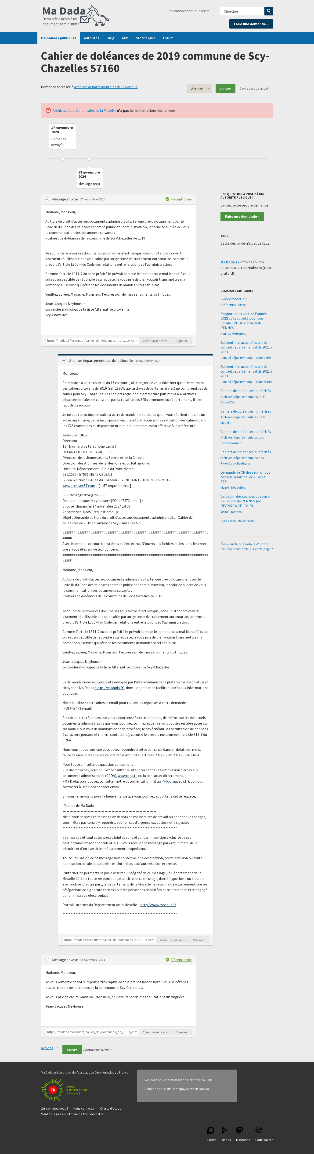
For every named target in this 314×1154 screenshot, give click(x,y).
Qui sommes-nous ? (54, 1108)
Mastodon (243, 1134)
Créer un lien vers (155, 341)
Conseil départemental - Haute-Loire (245, 358)
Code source (264, 1134)
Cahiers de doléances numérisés (245, 390)
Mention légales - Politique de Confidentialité (72, 1114)
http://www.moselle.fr (158, 904)
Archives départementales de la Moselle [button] (101, 360)
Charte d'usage (110, 1108)
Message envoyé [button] (65, 199)
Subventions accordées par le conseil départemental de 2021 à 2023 (246, 347)
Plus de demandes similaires (237, 520)
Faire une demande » (251, 24)
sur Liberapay (175, 1089)
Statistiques (145, 38)
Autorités (91, 38)
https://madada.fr (108, 687)
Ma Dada (76, 16)
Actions (197, 88)
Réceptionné (181, 199)
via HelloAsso (199, 1089)
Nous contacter (84, 1108)
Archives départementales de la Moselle (106, 86)
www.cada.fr (127, 775)
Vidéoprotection (233, 299)
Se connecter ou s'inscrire (189, 10)
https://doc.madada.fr (170, 781)
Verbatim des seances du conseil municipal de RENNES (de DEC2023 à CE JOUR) (245, 501)
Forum (168, 38)
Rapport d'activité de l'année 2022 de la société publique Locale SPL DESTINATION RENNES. (243, 320)
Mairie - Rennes (231, 512)
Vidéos (226, 1134)
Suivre (225, 88)
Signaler (181, 341)
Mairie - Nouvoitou (232, 487)
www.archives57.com (78, 485)
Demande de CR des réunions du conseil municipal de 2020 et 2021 (245, 477)
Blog (110, 38)
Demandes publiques (58, 38)
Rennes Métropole (233, 333)
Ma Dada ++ (230, 262)
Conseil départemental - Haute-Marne (246, 382)
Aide (125, 38)
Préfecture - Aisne (233, 305)
